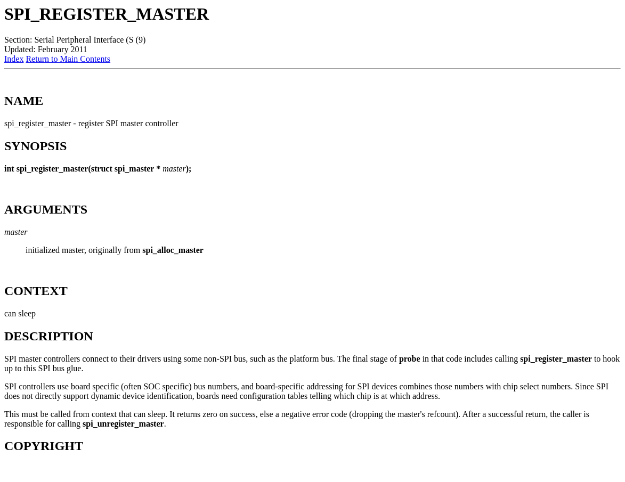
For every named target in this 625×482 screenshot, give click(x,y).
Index (13, 58)
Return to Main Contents (68, 58)
